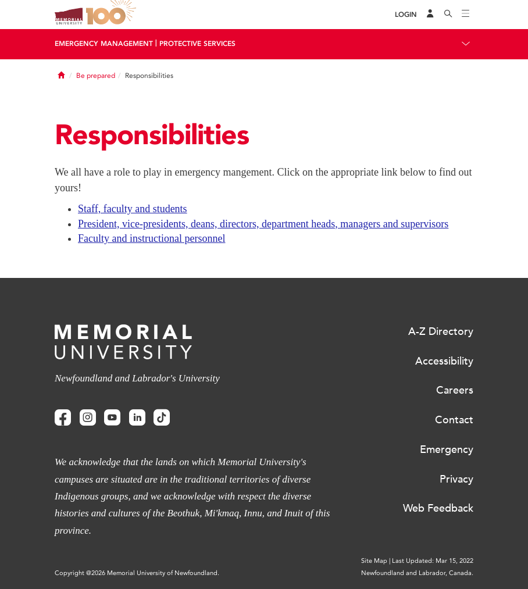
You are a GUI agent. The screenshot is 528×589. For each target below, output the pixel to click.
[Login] (405, 14)
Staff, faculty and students (132, 209)
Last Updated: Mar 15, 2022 (432, 561)
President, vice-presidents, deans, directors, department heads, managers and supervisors (263, 224)
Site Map (374, 561)
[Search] (448, 14)
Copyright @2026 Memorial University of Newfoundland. (137, 573)
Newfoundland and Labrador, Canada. (417, 573)
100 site (113, 14)
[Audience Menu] (430, 14)
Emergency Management (104, 44)
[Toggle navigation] (465, 14)
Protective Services (197, 44)
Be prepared (95, 76)
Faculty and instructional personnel (151, 238)
